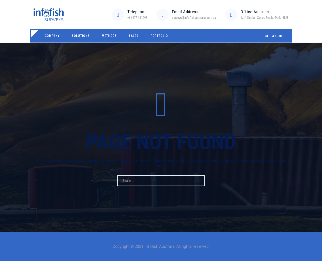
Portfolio (159, 36)
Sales (133, 36)
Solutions (81, 36)
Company (52, 36)
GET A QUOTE (275, 36)
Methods (109, 36)
